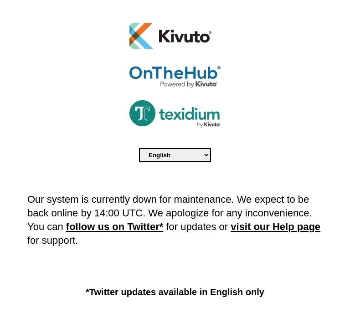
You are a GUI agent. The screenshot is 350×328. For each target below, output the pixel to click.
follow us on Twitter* (114, 226)
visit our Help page (275, 226)
